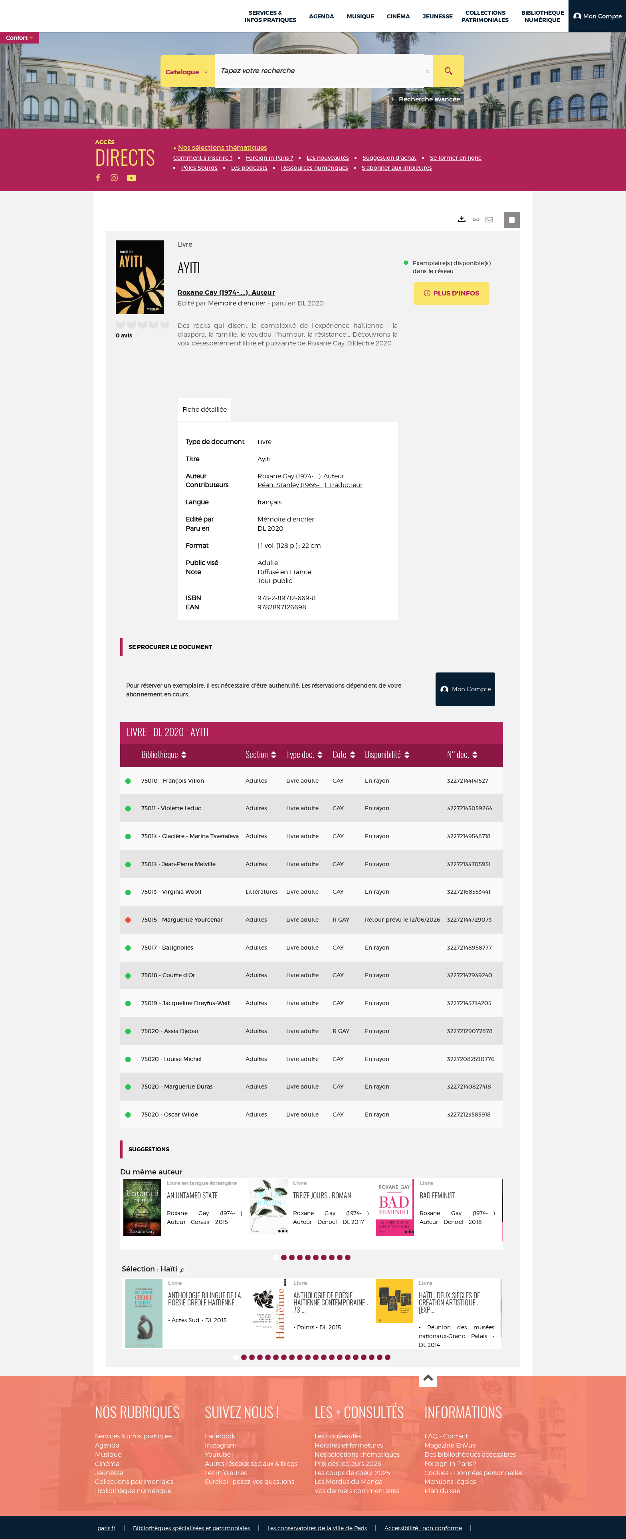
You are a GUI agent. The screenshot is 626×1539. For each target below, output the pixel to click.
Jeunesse (109, 1471)
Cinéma (107, 1462)
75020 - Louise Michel (171, 1057)
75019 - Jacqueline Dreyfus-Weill (186, 1001)
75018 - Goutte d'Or (168, 973)
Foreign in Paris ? (450, 1462)
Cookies (436, 1471)
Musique (108, 1452)
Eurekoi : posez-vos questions (249, 1480)
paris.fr (106, 1526)
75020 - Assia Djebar (170, 1029)
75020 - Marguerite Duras (177, 1084)
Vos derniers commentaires (357, 1489)
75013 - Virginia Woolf (171, 889)
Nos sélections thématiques (357, 1452)
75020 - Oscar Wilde (169, 1112)
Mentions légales (450, 1480)
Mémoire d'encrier (237, 303)
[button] (597, 16)
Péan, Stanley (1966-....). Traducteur (310, 485)
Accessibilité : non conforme (423, 1526)
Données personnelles (488, 1471)
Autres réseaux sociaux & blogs (251, 1462)
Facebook (220, 1434)
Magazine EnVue (450, 1443)
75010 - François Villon (172, 778)
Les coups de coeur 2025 (352, 1471)
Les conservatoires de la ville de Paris (317, 1526)
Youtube (218, 1452)
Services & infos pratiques (133, 1434)
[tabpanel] (288, 525)
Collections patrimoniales (134, 1480)
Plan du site (442, 1489)
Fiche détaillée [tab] (204, 409)
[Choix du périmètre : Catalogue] (188, 71)
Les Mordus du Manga (348, 1480)
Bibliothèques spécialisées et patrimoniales (191, 1526)
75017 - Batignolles (167, 945)
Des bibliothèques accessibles (470, 1452)
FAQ (431, 1434)
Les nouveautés (338, 1434)
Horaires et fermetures (349, 1443)
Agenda (107, 1443)
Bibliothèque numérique (133, 1489)
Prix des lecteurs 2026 (348, 1462)
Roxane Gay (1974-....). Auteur (226, 292)
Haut (428, 1376)
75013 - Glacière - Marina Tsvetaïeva (190, 834)
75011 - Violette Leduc (171, 806)
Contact (455, 1434)
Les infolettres (226, 1471)
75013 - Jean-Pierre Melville (178, 862)
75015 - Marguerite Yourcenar (182, 917)
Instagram (221, 1443)
